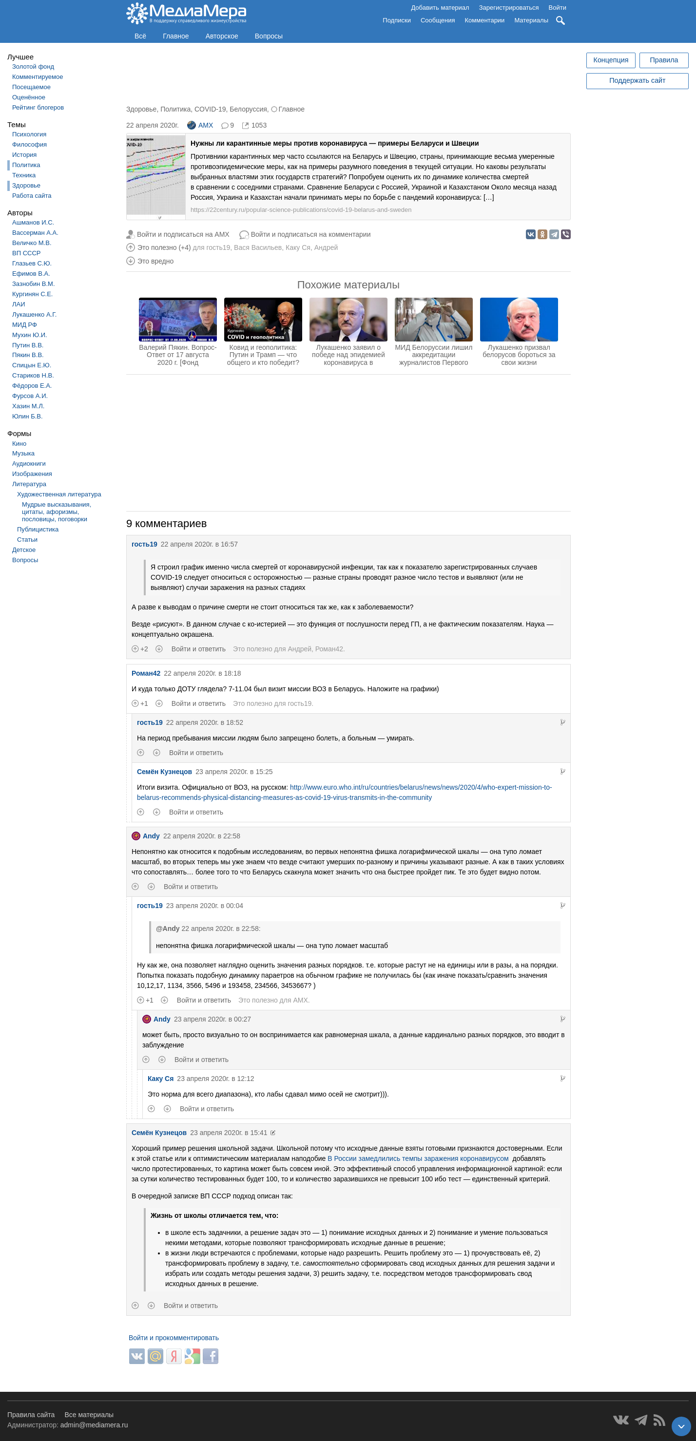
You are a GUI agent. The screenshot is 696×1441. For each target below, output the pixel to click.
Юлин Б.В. (27, 416)
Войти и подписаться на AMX (183, 234)
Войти (557, 7)
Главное (176, 36)
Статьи (27, 539)
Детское (24, 549)
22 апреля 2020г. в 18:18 (202, 673)
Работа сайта (32, 195)
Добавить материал (440, 7)
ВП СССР (26, 253)
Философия (29, 144)
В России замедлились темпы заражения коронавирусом (418, 1158)
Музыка (23, 453)
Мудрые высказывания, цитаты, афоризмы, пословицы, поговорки (56, 512)
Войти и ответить (199, 649)
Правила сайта (31, 1415)
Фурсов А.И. (30, 395)
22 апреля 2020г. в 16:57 (199, 544)
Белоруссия (248, 109)
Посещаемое (31, 87)
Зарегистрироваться (509, 7)
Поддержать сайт (637, 80)
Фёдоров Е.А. (32, 385)
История (24, 154)
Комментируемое (37, 76)
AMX (200, 125)
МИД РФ (24, 324)
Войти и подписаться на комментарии (311, 234)
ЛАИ (18, 304)
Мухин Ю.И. (29, 335)
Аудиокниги (29, 463)
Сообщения (438, 20)
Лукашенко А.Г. (34, 314)
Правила (664, 60)
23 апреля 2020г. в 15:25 (233, 772)
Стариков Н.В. (33, 375)
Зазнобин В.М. (33, 283)
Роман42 (329, 649)
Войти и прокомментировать (174, 1338)
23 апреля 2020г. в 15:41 (228, 1133)
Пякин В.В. (28, 355)
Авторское (222, 36)
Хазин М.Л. (28, 406)
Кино (19, 443)
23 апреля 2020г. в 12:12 (215, 1078)
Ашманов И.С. (33, 222)
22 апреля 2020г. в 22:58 (201, 836)
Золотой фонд (33, 66)
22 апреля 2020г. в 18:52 (204, 722)
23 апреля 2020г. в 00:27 (212, 1019)
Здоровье (26, 185)
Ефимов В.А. (31, 273)
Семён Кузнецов (164, 772)
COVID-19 (210, 109)
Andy (146, 836)
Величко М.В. (32, 242)
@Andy (168, 928)
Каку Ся (298, 247)
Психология (29, 134)
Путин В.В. (27, 345)
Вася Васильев (258, 247)
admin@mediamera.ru (94, 1425)
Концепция (611, 60)
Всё (140, 36)
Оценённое (28, 97)
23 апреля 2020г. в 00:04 (204, 906)
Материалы (531, 20)
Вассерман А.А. (35, 232)
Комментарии (485, 20)
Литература (29, 484)
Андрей (326, 247)
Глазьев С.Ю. (32, 263)
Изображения (32, 473)
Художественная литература (59, 494)
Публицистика (37, 529)
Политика (26, 165)
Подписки (397, 20)
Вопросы (269, 36)
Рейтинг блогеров (38, 107)
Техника (24, 175)
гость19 (218, 247)
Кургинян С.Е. (32, 294)
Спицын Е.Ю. (31, 365)
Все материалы (89, 1415)
